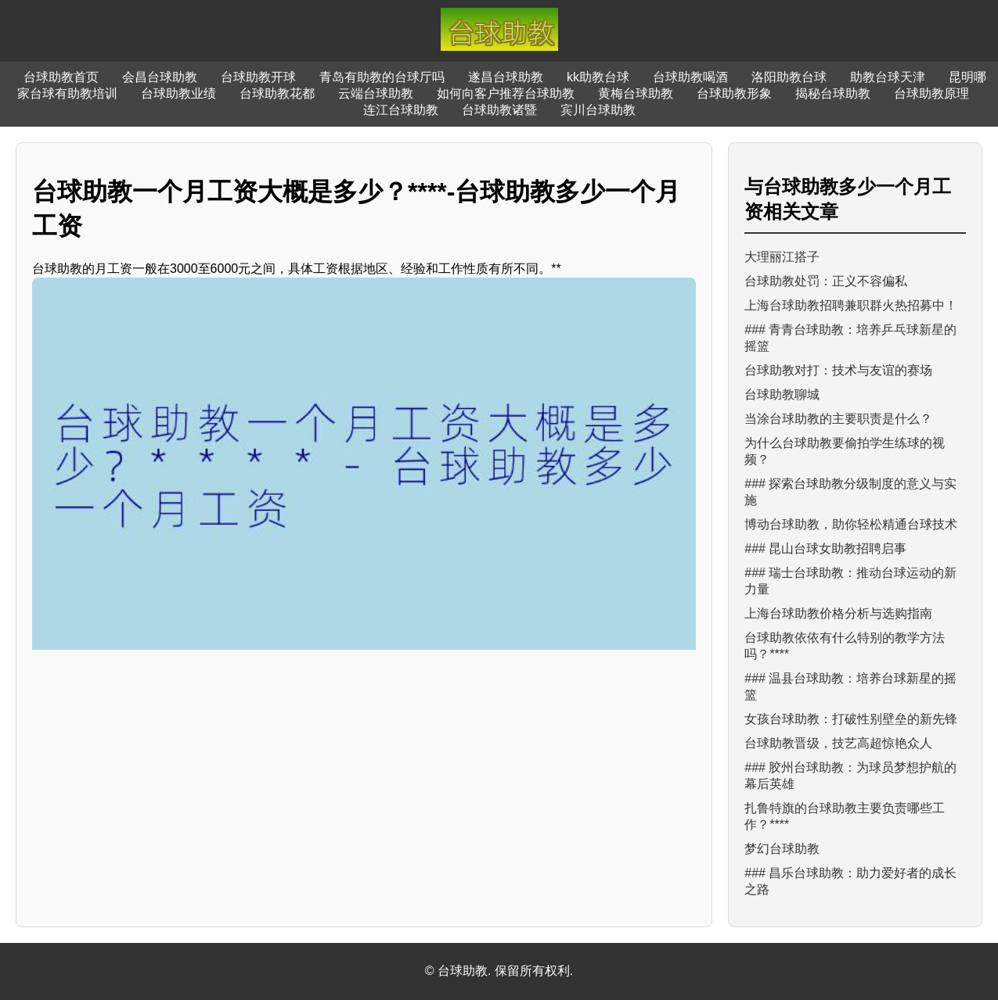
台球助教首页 (61, 77)
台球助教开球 (258, 77)
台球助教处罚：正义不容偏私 (825, 281)
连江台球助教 (400, 109)
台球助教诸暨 (499, 109)
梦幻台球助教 (782, 848)
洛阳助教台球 (789, 77)
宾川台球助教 (598, 109)
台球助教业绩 (178, 93)
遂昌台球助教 (505, 77)
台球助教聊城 (782, 394)
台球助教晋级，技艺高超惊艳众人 (838, 743)
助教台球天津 (887, 77)
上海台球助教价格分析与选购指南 (838, 613)
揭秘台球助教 (832, 93)
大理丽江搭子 (782, 256)
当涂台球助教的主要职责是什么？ (838, 418)
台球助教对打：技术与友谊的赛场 (838, 370)
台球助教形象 (734, 93)
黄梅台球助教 (635, 93)
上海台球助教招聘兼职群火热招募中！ (850, 305)
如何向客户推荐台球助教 (506, 93)
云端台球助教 (375, 93)
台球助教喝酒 (690, 77)
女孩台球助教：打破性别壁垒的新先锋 (850, 719)
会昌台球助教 (159, 77)
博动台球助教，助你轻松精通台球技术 (850, 524)
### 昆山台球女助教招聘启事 (825, 548)
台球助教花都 (277, 93)
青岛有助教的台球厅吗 (382, 77)
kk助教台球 (598, 77)
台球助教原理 (931, 93)
